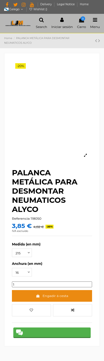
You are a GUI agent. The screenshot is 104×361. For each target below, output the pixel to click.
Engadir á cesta (52, 296)
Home (84, 4)
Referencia (21, 218)
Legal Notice (66, 4)
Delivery (46, 4)
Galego (14, 9)
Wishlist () (38, 9)
